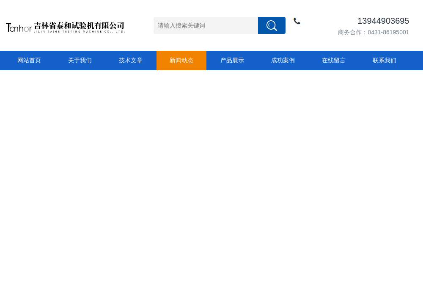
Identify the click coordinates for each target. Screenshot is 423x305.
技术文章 (131, 60)
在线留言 (334, 60)
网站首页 (29, 60)
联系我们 (384, 60)
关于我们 (80, 60)
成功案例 (283, 60)
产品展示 (232, 60)
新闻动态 (181, 60)
